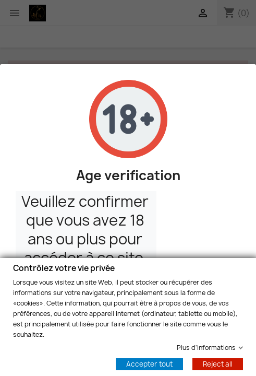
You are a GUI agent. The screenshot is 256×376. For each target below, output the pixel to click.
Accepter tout (149, 363)
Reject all (218, 363)
